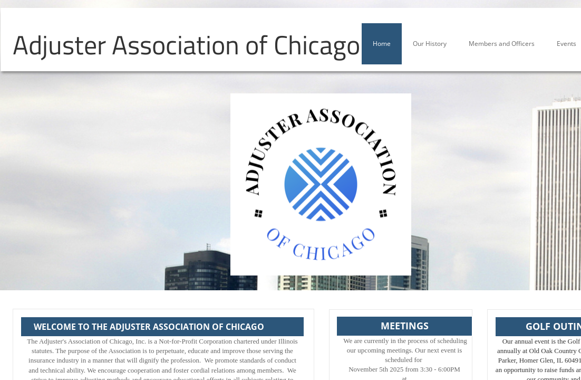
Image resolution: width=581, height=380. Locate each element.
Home (382, 43)
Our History (430, 43)
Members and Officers (502, 43)
